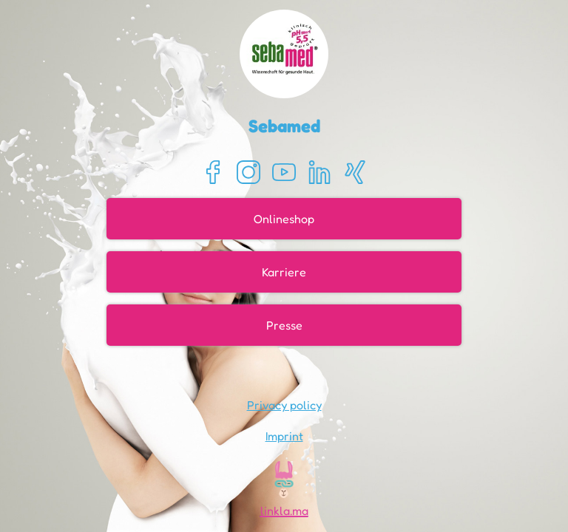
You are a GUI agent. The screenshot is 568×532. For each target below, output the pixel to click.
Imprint (284, 436)
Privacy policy (284, 405)
